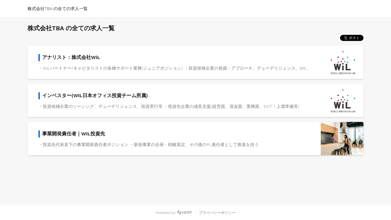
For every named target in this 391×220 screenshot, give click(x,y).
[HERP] (184, 213)
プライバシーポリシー (217, 213)
